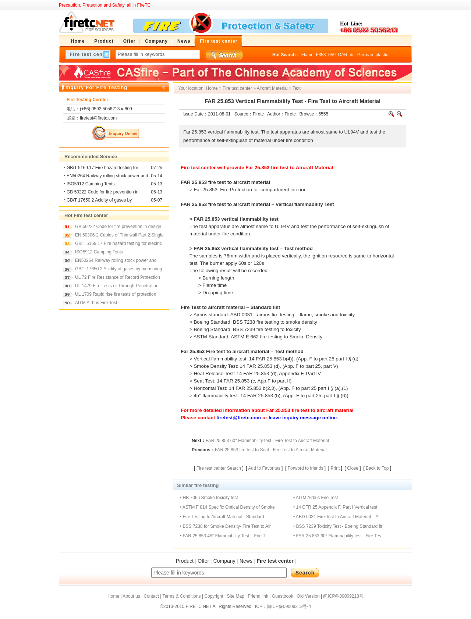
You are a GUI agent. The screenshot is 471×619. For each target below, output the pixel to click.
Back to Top (377, 468)
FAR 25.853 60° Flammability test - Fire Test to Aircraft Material (267, 440)
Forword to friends (305, 468)
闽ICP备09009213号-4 (289, 606)
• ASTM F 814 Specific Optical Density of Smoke (227, 507)
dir (352, 54)
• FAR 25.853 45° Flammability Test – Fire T (223, 535)
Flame (307, 54)
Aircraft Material (272, 88)
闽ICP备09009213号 (343, 596)
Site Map (235, 596)
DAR (342, 54)
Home (212, 88)
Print (335, 468)
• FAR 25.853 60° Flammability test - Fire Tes (337, 535)
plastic (382, 54)
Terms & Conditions (181, 596)
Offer (203, 561)
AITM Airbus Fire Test (96, 302)
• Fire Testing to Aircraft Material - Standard (222, 516)
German (365, 54)
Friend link (258, 596)
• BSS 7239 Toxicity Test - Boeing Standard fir (338, 526)
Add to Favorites (264, 468)
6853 (321, 54)
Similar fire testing (198, 485)
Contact (151, 596)
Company (224, 561)
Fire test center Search (218, 468)
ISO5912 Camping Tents (91, 183)
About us (131, 596)
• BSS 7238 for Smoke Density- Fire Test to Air (225, 526)
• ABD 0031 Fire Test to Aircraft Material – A (335, 516)
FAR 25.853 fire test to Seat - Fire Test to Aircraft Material (271, 449)
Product (185, 561)
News (246, 561)
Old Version (308, 596)
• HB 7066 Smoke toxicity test (209, 497)
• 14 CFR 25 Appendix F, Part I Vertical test (335, 507)
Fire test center (237, 88)
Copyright (213, 596)
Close (352, 468)
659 (332, 54)
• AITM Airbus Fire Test (315, 497)
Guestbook (282, 596)
